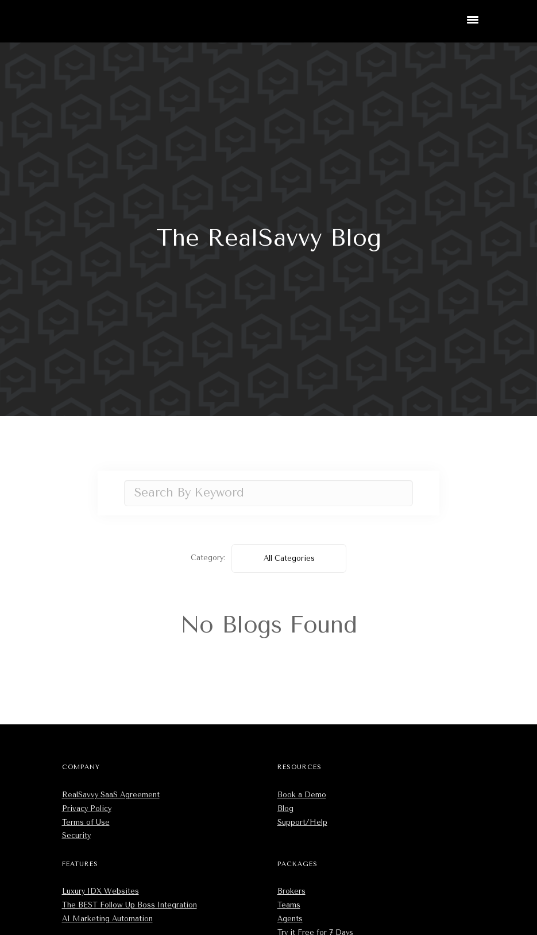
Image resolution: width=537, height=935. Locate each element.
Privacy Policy (86, 808)
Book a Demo (301, 794)
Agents (290, 918)
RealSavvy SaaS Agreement (111, 794)
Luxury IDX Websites (100, 891)
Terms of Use (86, 822)
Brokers (291, 891)
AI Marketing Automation (107, 918)
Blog (285, 808)
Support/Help (302, 822)
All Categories (289, 558)
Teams (288, 905)
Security (76, 835)
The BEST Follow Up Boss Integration (129, 905)
